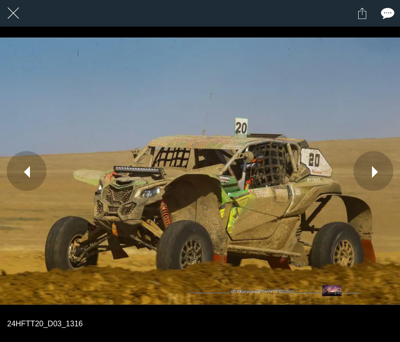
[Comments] (386, 13)
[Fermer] (13, 13)
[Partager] (362, 13)
